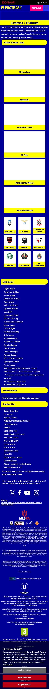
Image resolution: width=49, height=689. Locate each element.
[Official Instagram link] (36, 492)
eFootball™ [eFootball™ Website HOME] (11, 8)
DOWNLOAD (36, 8)
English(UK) (41, 2)
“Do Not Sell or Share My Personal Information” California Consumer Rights (21, 503)
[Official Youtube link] (27, 493)
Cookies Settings (24, 672)
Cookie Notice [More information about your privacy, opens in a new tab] (8, 667)
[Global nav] (46, 8)
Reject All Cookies (24, 679)
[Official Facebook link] (19, 492)
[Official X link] (12, 492)
